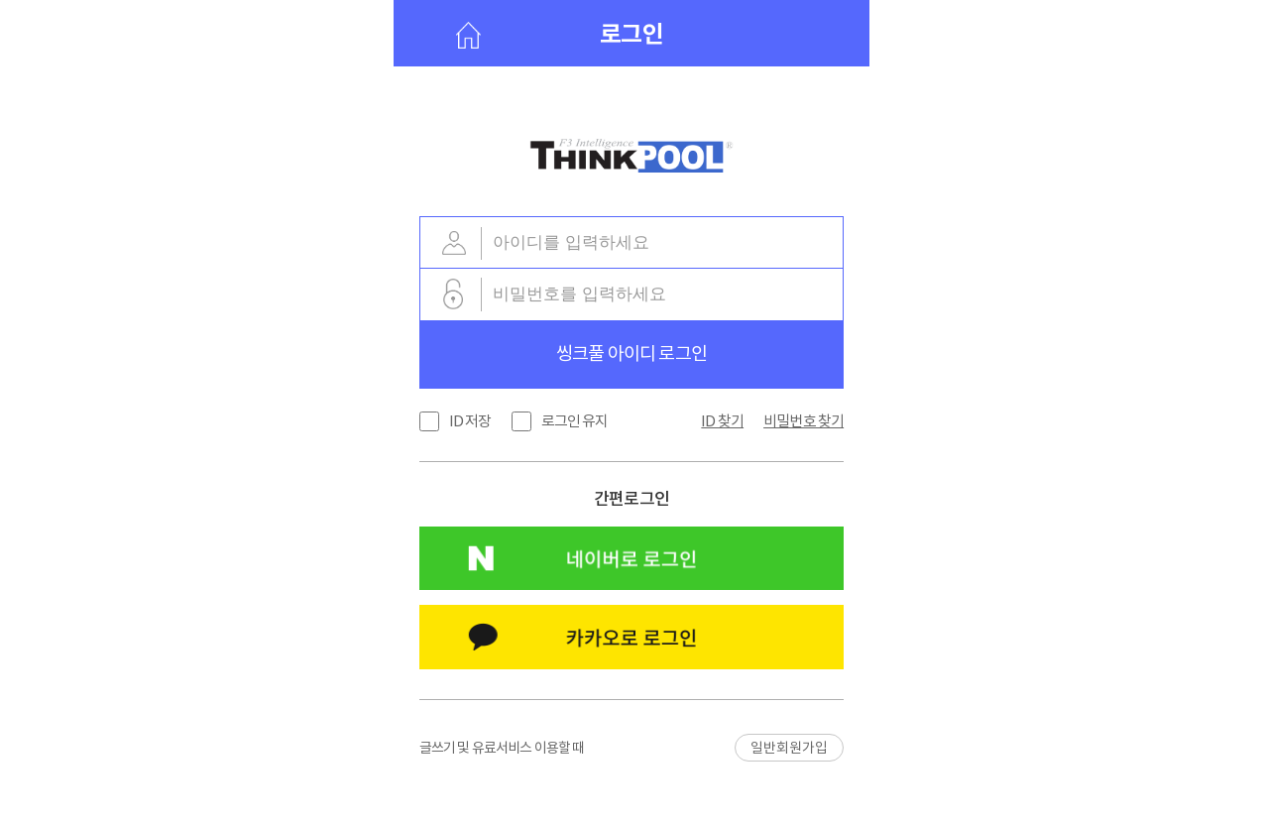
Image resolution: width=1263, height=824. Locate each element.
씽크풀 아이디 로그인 (631, 353)
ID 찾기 (722, 420)
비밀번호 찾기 (803, 420)
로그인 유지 (575, 420)
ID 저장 (470, 420)
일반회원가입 (789, 748)
